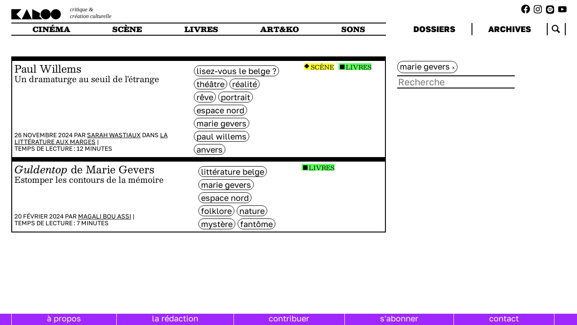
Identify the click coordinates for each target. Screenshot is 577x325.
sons (353, 29)
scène (127, 29)
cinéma (51, 29)
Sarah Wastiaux (114, 135)
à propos (64, 318)
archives (509, 29)
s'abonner (399, 318)
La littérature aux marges (91, 138)
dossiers (434, 29)
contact (504, 318)
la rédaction (175, 318)
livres (201, 29)
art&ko (279, 29)
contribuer (289, 318)
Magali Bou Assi (104, 216)
